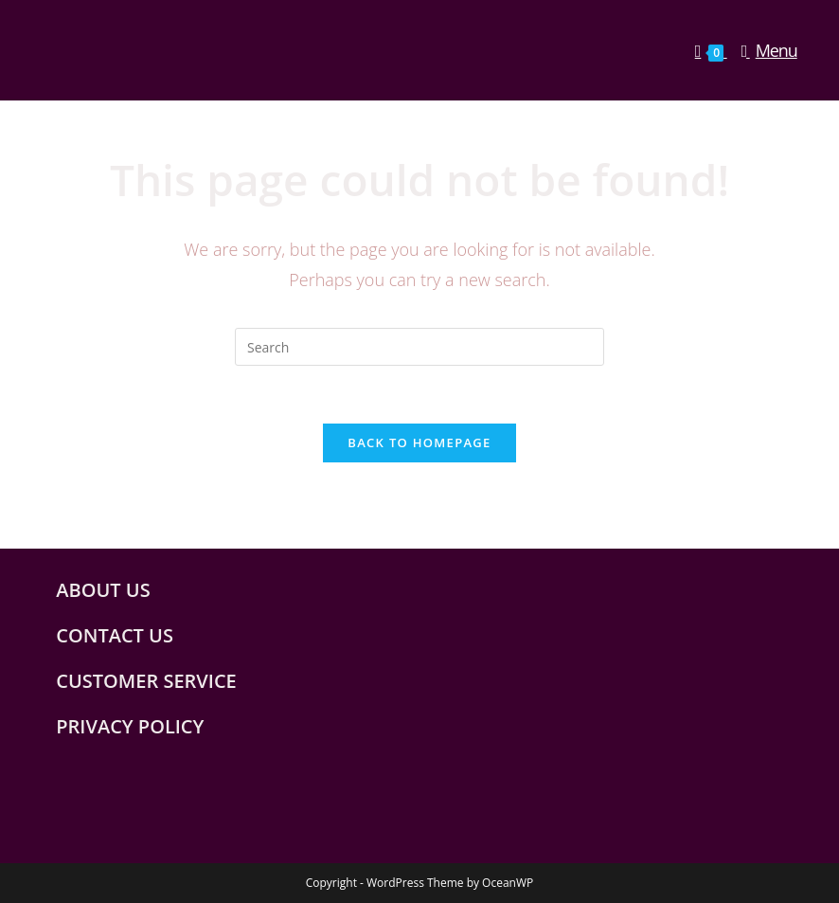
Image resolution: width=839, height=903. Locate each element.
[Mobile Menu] (762, 50)
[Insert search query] (419, 347)
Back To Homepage (419, 442)
